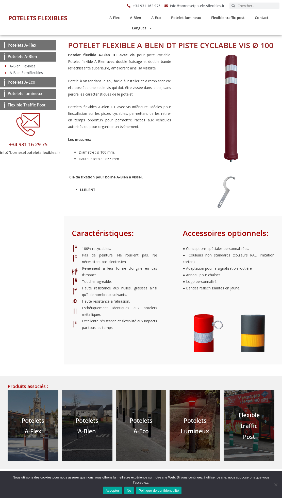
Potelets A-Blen (22, 56)
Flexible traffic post (229, 17)
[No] (275, 484)
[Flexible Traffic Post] (4, 105)
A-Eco (157, 17)
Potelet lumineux (188, 17)
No (129, 490)
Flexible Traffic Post (26, 105)
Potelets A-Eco (21, 82)
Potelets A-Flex (22, 45)
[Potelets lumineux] (4, 93)
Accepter (112, 490)
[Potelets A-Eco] (4, 82)
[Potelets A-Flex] (4, 45)
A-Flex (116, 17)
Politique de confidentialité (159, 490)
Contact (263, 17)
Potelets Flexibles (39, 17)
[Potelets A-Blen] (4, 56)
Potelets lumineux (25, 93)
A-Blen (137, 17)
